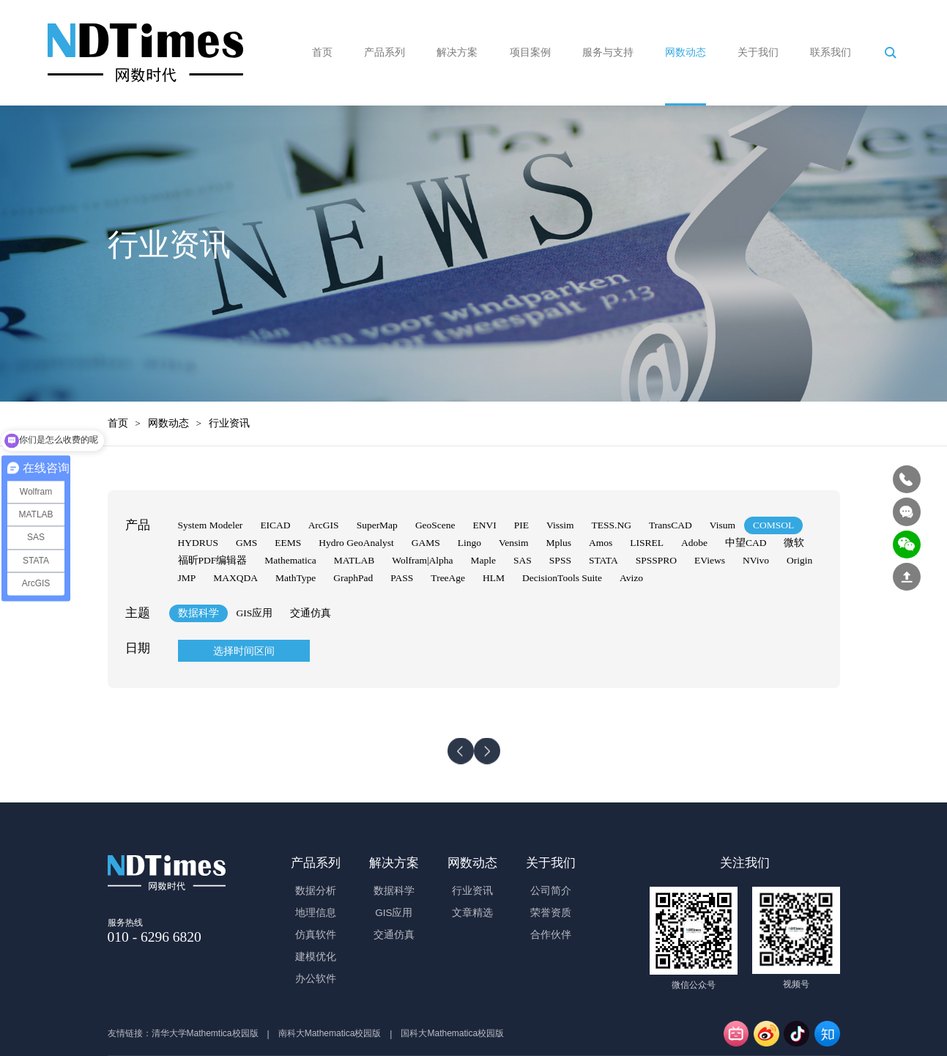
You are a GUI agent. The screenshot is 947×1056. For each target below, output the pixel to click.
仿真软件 (315, 931)
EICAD (275, 521)
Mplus (558, 538)
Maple (484, 556)
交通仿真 (310, 609)
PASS (401, 574)
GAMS (426, 538)
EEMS (288, 538)
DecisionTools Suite (562, 574)
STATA (603, 556)
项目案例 (530, 50)
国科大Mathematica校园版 (452, 1029)
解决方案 (457, 50)
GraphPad (353, 574)
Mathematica (290, 556)
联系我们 (830, 50)
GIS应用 (255, 609)
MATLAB (354, 556)
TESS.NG (611, 521)
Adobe (694, 538)
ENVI (485, 521)
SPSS (560, 556)
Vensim (514, 538)
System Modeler (210, 521)
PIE (521, 521)
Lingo (469, 538)
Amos (600, 538)
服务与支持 (608, 50)
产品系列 (384, 50)
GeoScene (435, 521)
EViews (709, 556)
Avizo (631, 574)
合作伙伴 (550, 931)
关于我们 (758, 50)
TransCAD (670, 521)
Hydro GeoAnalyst (356, 538)
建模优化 (315, 953)
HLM (494, 574)
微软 (794, 538)
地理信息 (315, 909)
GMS (246, 538)
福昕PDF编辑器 (213, 556)
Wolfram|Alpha (422, 556)
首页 (322, 50)
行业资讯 (472, 887)
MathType (295, 574)
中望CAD (746, 538)
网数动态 (685, 50)
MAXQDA (235, 574)
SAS (522, 556)
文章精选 (472, 909)
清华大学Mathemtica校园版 (205, 1029)
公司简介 (550, 887)
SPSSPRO (656, 556)
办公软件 (315, 975)
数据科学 (198, 609)
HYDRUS (198, 538)
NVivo (756, 556)
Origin (799, 556)
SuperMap (377, 521)
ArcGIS (323, 521)
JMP (187, 574)
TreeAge (448, 574)
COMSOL (773, 521)
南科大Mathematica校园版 (330, 1029)
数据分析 (315, 887)
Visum (722, 521)
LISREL (647, 538)
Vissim (559, 521)
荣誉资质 (550, 909)
